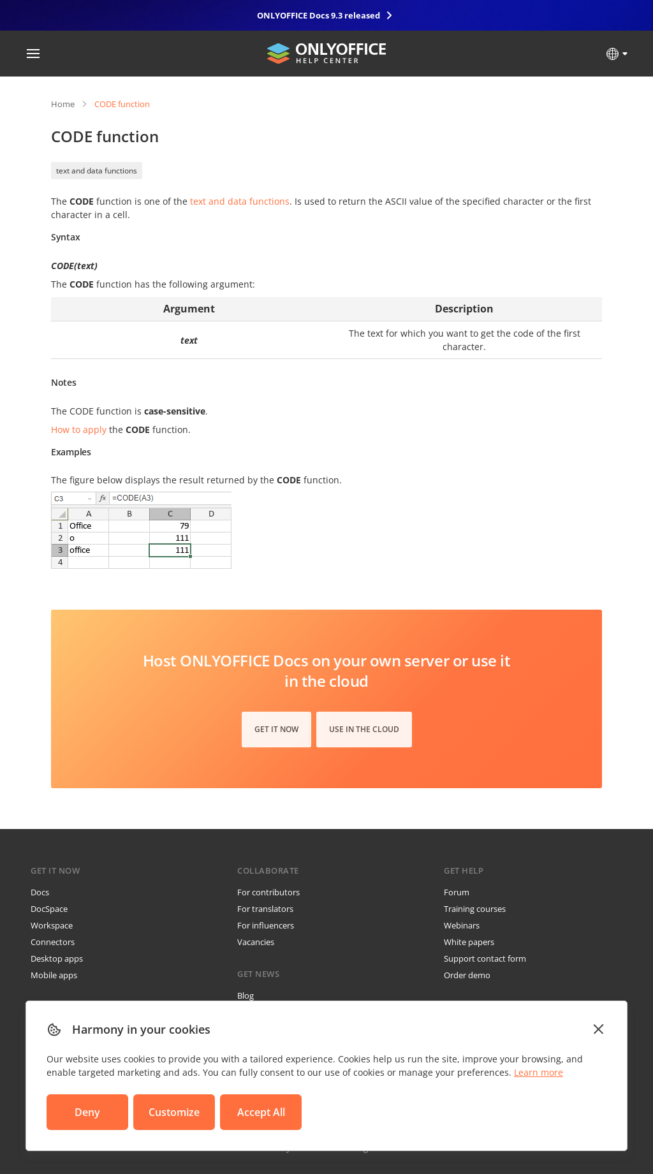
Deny (87, 1112)
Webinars (462, 925)
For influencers (265, 925)
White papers (469, 942)
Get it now (276, 729)
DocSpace (49, 908)
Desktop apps (57, 958)
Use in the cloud (364, 729)
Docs (40, 892)
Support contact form (485, 958)
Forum (456, 892)
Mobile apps (54, 975)
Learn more (538, 1072)
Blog (245, 995)
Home (63, 104)
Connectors (53, 942)
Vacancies (255, 942)
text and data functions (96, 170)
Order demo (467, 975)
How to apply (78, 429)
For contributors (268, 892)
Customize (174, 1112)
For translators (265, 908)
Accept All (261, 1112)
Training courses (475, 908)
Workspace (52, 925)
